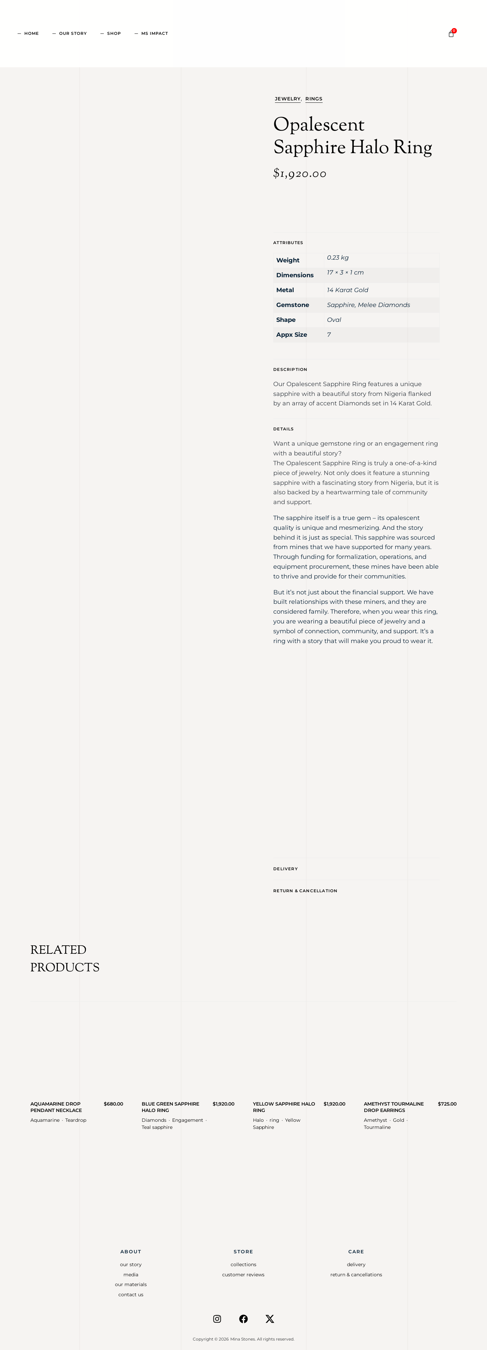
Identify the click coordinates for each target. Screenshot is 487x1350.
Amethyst (375, 1117)
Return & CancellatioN (305, 888)
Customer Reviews (243, 1272)
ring (274, 1117)
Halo (258, 1117)
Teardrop (75, 1117)
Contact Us (130, 1291)
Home (31, 33)
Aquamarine (45, 1117)
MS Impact (154, 33)
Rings (314, 99)
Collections (243, 1261)
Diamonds (154, 1117)
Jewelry (288, 99)
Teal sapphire (157, 1124)
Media (130, 1272)
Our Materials (131, 1281)
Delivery (285, 868)
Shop (114, 33)
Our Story (73, 33)
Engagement (187, 1117)
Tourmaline (377, 1124)
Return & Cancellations (356, 1272)
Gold (398, 1117)
